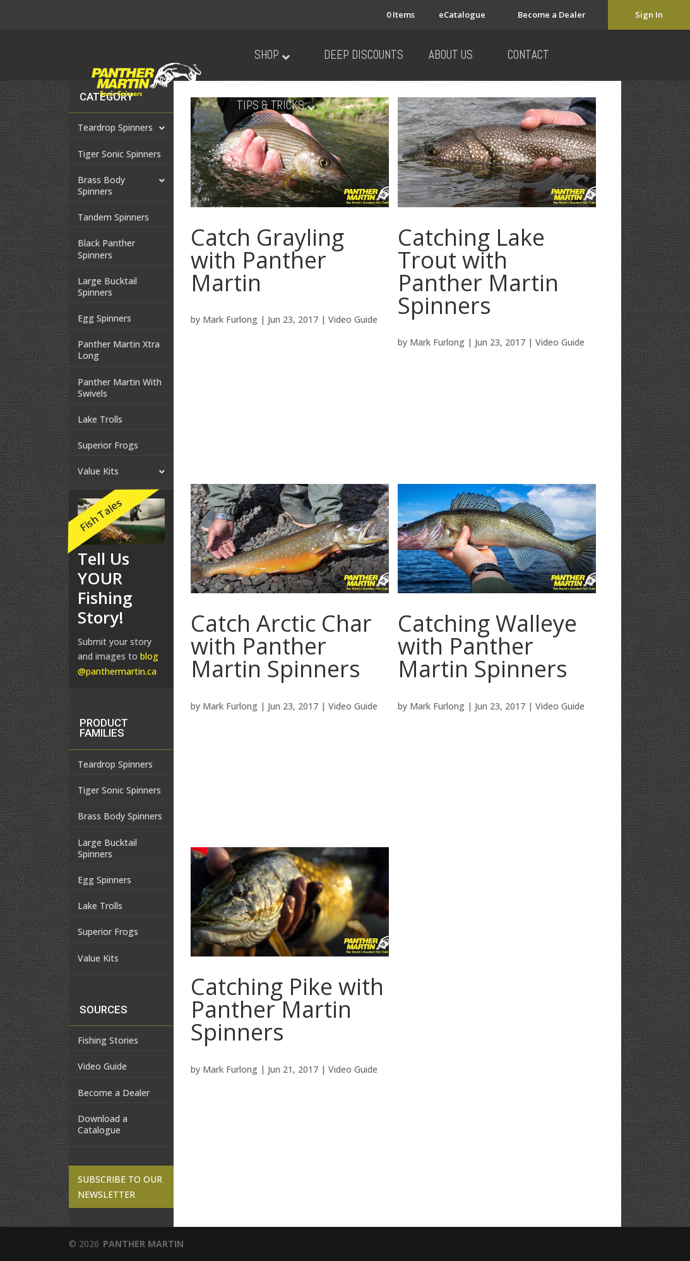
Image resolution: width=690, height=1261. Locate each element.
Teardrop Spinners (115, 764)
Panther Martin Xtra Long (119, 349)
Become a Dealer (552, 14)
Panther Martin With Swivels (120, 387)
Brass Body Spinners (121, 186)
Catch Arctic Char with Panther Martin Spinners (281, 646)
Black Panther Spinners (106, 248)
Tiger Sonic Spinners (119, 154)
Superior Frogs (108, 445)
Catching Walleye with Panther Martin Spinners (487, 646)
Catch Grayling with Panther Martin (267, 260)
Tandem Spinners (113, 217)
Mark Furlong (230, 319)
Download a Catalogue (103, 1124)
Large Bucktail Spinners (107, 286)
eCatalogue (462, 14)
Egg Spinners (104, 318)
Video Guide (353, 319)
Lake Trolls (100, 419)
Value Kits (121, 472)
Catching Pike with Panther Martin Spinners (287, 1009)
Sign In (649, 14)
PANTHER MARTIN (143, 1244)
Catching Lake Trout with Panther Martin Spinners (478, 271)
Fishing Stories (108, 1040)
